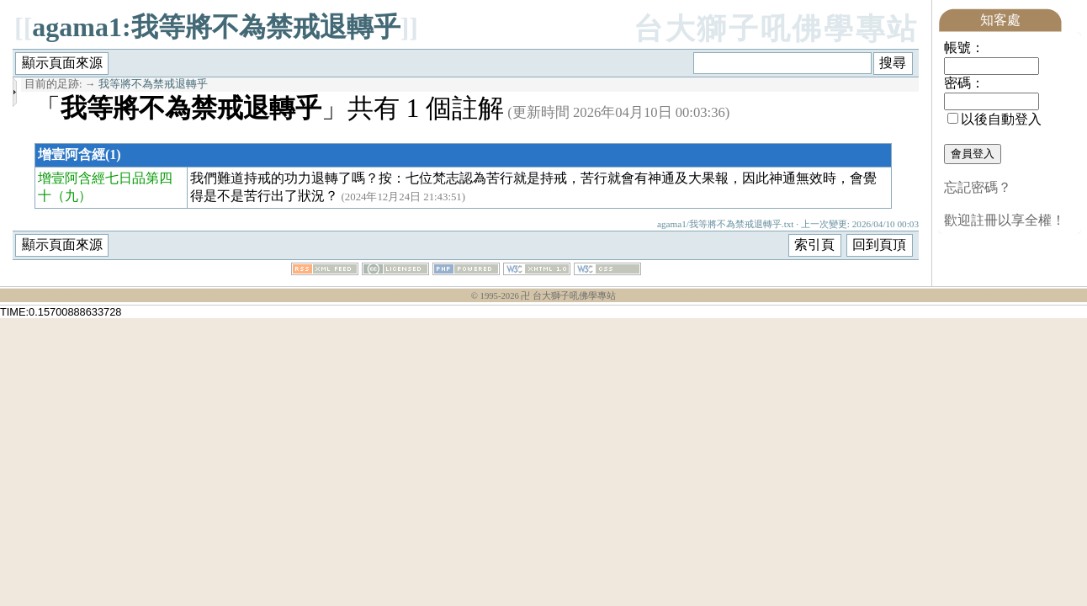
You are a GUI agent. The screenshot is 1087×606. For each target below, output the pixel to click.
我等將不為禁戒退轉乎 (153, 84)
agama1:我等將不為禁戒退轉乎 (216, 27)
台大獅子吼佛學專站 (776, 29)
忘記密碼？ (977, 187)
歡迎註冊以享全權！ (1004, 220)
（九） (71, 196)
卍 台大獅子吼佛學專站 (568, 295)
